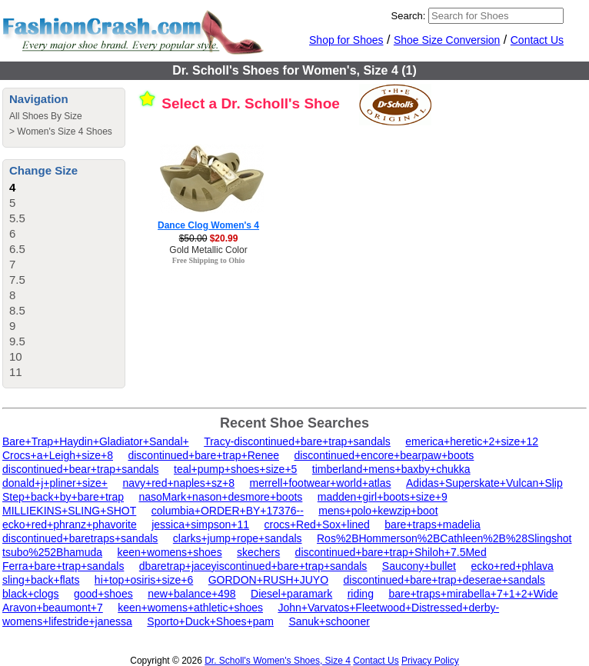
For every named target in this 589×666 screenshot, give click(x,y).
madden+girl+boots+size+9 (383, 497)
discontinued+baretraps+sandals (80, 538)
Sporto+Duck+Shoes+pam (210, 621)
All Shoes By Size (45, 116)
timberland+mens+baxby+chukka (391, 469)
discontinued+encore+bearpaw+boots (384, 455)
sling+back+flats (40, 580)
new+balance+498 (191, 594)
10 (15, 356)
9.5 (17, 341)
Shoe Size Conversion (447, 40)
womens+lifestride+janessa (67, 621)
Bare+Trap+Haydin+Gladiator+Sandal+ (95, 441)
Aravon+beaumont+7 (52, 607)
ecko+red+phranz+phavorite (69, 524)
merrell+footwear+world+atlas (320, 483)
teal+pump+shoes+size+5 (235, 469)
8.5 (17, 310)
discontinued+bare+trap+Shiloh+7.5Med (391, 552)
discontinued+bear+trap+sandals (80, 469)
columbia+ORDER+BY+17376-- (227, 510)
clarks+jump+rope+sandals (237, 538)
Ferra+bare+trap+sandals (63, 566)
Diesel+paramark (291, 594)
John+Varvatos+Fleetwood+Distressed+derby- (388, 607)
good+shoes (103, 594)
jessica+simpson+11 (200, 524)
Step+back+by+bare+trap (63, 497)
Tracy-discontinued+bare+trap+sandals (297, 441)
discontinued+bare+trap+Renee (203, 455)
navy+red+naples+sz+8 (178, 483)
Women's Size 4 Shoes (64, 131)
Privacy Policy (430, 660)
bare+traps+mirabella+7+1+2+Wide (472, 594)
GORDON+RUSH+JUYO (268, 580)
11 (15, 371)
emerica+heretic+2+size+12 (471, 441)
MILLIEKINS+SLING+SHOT (69, 510)
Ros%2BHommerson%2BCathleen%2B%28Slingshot (444, 538)
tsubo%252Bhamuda (52, 552)
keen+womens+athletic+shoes (190, 607)
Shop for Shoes (346, 40)
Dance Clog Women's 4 (208, 225)
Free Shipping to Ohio (208, 260)
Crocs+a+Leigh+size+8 (57, 455)
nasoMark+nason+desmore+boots (220, 497)
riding (361, 594)
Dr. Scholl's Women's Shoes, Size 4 (278, 660)
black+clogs (30, 594)
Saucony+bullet (419, 566)
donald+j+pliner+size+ (55, 483)
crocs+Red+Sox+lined (317, 524)
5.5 (17, 218)
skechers (258, 552)
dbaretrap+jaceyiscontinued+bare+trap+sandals (253, 566)
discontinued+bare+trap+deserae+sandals (444, 580)
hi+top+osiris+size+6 (144, 580)
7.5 (17, 279)
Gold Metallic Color (208, 250)
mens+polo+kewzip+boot (378, 510)
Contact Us (537, 40)
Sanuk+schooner (328, 621)
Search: (408, 16)
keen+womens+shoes (169, 552)
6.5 (17, 248)
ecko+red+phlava (512, 566)
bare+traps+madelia (432, 524)
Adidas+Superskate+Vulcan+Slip (484, 483)
